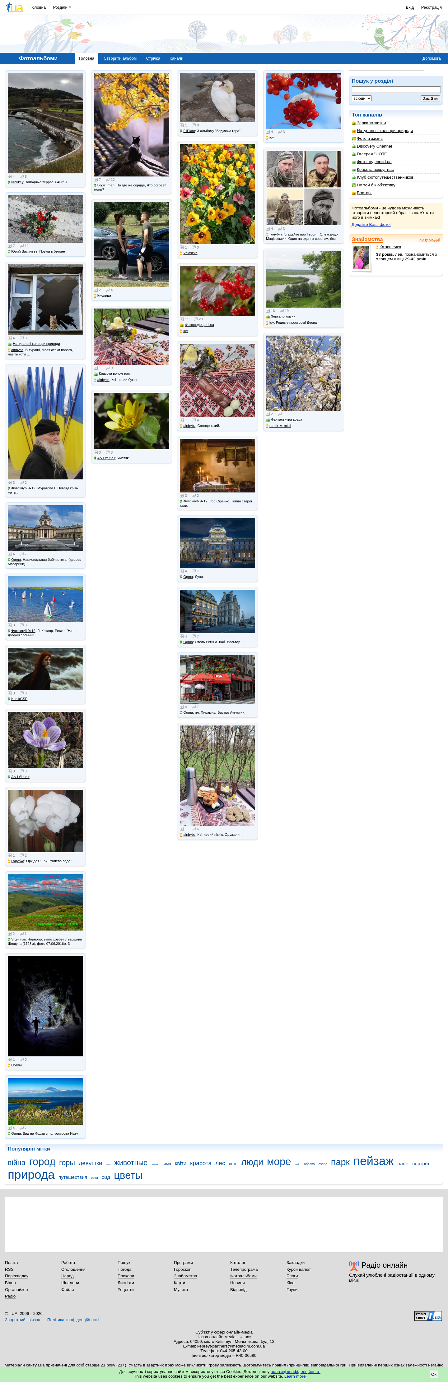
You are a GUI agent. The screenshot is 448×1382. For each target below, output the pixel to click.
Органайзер (16, 1289)
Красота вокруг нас (373, 169)
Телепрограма (244, 1269)
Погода (124, 1269)
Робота (68, 1262)
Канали (176, 58)
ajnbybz (15, 350)
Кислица (102, 296)
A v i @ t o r (18, 777)
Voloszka (188, 253)
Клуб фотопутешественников (382, 177)
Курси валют (299, 1269)
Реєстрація (431, 7)
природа (31, 1174)
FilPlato (187, 131)
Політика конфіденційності (73, 1319)
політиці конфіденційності (295, 1371)
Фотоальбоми (243, 1276)
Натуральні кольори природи (382, 130)
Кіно (291, 1282)
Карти (179, 1282)
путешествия (72, 1177)
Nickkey (16, 182)
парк (340, 1162)
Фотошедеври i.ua (372, 161)
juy (184, 331)
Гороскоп (182, 1269)
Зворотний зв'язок (22, 1319)
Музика (181, 1289)
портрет (421, 1163)
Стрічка (153, 58)
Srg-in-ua (17, 939)
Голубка (16, 861)
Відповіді (239, 1289)
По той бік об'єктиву (373, 185)
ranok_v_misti (278, 426)
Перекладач (16, 1276)
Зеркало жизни (369, 123)
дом (108, 1164)
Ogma (14, 560)
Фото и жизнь (367, 138)
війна (17, 1163)
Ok (433, 1374)
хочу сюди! (429, 239)
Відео (10, 1282)
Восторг (362, 192)
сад (106, 1177)
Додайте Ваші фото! (371, 224)
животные (130, 1163)
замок (154, 1164)
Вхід (410, 7)
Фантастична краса (284, 420)
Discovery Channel (372, 146)
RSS (9, 1269)
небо (297, 1164)
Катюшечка (388, 247)
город (42, 1161)
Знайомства (367, 239)
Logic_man (104, 185)
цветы (128, 1175)
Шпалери (70, 1282)
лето (233, 1163)
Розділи (60, 7)
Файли (67, 1289)
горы (67, 1163)
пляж (402, 1163)
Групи (292, 1289)
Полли (15, 1065)
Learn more (295, 1376)
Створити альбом (120, 58)
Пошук (124, 1262)
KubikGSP (17, 699)
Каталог (237, 1262)
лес (220, 1163)
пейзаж (373, 1161)
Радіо (10, 1296)
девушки (90, 1163)
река (94, 1177)
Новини (237, 1282)
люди (252, 1162)
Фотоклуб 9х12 (21, 488)
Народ (67, 1276)
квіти (181, 1163)
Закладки (296, 1262)
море (279, 1161)
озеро (322, 1164)
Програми (183, 1262)
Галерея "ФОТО (370, 154)
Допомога (431, 58)
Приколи (126, 1276)
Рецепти (126, 1289)
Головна (38, 7)
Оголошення (73, 1269)
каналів (372, 115)
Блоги (292, 1276)
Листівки (126, 1282)
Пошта (11, 1262)
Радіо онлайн (385, 1265)
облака (309, 1164)
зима (166, 1163)
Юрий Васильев (22, 251)
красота (201, 1163)
